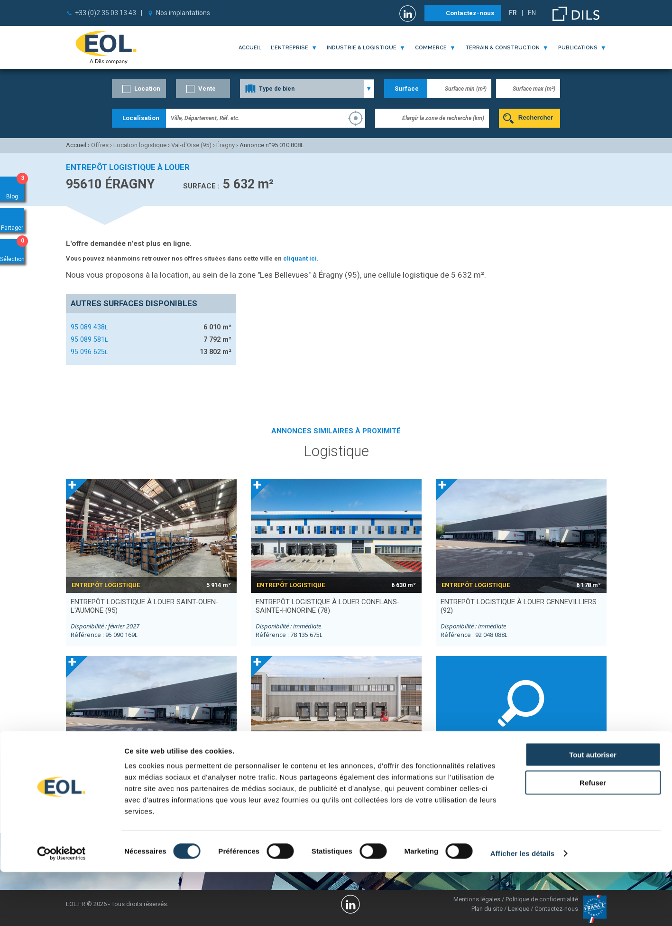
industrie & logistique (361, 48)
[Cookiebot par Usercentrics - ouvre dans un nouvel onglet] (61, 907)
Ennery (530, 778)
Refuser (593, 836)
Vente (207, 88)
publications (578, 48)
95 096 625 (89, 351)
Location (147, 88)
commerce (431, 48)
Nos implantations (183, 13)
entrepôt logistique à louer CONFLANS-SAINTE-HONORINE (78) (328, 606)
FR (513, 13)
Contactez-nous (470, 13)
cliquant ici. (301, 258)
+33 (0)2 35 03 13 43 (105, 13)
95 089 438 (89, 327)
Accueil (250, 48)
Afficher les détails (522, 907)
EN (532, 13)
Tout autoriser (593, 808)
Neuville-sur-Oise (464, 778)
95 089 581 (89, 339)
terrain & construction (502, 48)
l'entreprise (289, 48)
